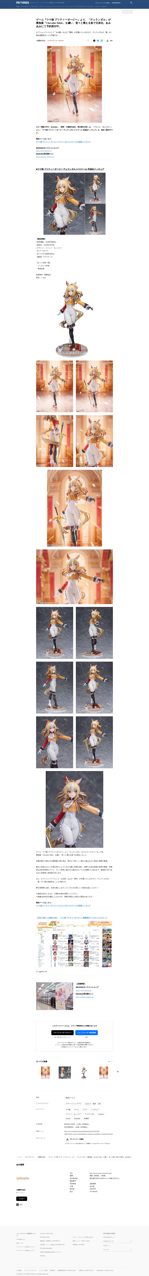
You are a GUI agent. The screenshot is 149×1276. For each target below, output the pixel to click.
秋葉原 (86, 1118)
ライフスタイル (80, 6)
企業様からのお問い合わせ (86, 1270)
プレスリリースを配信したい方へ (26, 1250)
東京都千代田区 (69, 1124)
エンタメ (49, 6)
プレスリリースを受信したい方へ (26, 1247)
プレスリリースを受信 (102, 3)
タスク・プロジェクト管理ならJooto (83, 1237)
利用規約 (52, 1270)
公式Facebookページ (109, 1237)
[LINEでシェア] (101, 40)
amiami (68, 1118)
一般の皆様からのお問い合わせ (104, 1270)
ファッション (68, 6)
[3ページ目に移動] (110, 1061)
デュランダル (89, 1114)
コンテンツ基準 (43, 1270)
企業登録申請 (116, 3)
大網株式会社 (41, 1157)
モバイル (34, 6)
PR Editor (42, 1256)
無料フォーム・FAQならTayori (81, 1241)
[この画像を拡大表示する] (45, 1072)
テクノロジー (25, 6)
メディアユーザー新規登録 (86, 1032)
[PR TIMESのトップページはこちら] (40, 2)
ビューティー (58, 6)
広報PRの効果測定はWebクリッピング (51, 1252)
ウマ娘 (68, 1109)
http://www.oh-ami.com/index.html (101, 1173)
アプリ (41, 6)
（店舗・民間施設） (83, 1124)
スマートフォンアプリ (73, 1104)
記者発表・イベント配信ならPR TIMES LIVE (52, 1244)
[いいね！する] (88, 40)
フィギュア (95, 1109)
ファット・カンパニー (73, 1114)
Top (17, 6)
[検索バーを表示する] (131, 2)
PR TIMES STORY (45, 1237)
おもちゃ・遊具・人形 (93, 1104)
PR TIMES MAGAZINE (46, 1248)
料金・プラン (20, 1243)
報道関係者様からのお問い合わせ (67, 1270)
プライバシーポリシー (30, 1270)
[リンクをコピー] (111, 40)
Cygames (101, 1114)
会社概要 (19, 1270)
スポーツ (105, 6)
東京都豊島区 (69, 1127)
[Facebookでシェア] (98, 40)
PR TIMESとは (21, 1239)
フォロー (22, 1199)
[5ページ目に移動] (112, 1061)
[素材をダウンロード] (107, 40)
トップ (19, 1157)
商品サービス (70, 1098)
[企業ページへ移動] (22, 1179)
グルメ (97, 6)
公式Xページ (106, 1245)
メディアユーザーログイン (62, 1032)
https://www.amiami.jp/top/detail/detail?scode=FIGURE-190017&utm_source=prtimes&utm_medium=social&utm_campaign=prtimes (88, 1132)
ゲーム (76, 1109)
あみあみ (77, 1118)
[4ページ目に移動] (111, 1061)
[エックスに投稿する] (94, 40)
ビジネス (90, 6)
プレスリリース (29, 1157)
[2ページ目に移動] (109, 1061)
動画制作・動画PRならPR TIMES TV (50, 1241)
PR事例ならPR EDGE (78, 1244)
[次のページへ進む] (118, 1072)
